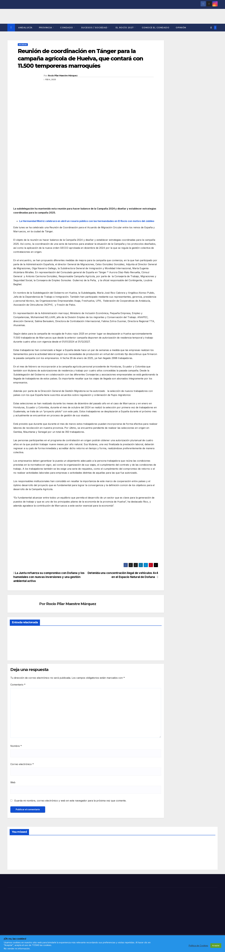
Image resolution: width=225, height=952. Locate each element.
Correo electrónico (22, 764)
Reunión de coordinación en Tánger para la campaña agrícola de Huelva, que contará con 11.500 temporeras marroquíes (80, 58)
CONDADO (67, 27)
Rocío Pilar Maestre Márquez (62, 75)
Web (12, 782)
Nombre (16, 745)
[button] (211, 27)
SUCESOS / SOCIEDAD (94, 27)
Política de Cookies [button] (198, 945)
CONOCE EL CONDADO (155, 27)
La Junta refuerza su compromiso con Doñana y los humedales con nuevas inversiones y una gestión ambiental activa (49, 577)
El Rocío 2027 (125, 27)
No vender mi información (17, 948)
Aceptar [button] (216, 945)
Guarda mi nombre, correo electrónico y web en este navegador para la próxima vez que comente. (70, 800)
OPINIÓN (181, 27)
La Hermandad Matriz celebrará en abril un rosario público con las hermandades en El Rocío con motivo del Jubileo (86, 221)
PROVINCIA (46, 27)
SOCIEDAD (23, 44)
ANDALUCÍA (25, 27)
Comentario (17, 684)
